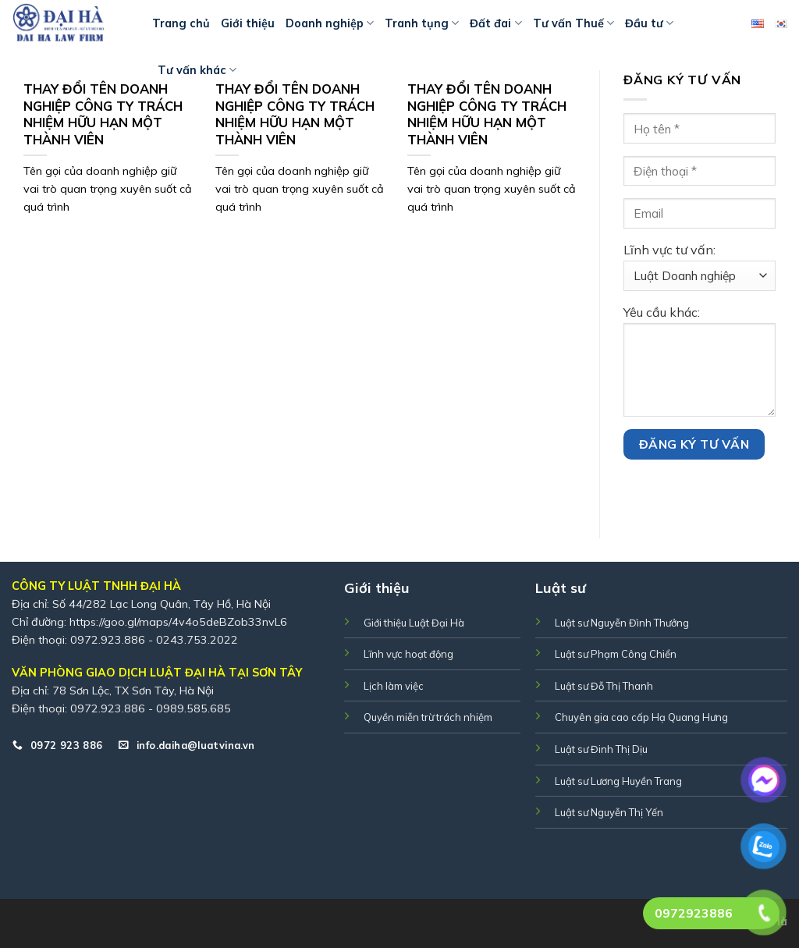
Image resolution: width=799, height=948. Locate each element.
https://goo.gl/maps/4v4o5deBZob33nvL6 (178, 622)
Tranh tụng (422, 23)
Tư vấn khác (197, 69)
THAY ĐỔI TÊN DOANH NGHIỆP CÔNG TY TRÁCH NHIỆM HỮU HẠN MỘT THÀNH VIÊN (103, 113)
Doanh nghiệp (330, 23)
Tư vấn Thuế (573, 23)
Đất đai (495, 23)
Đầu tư (649, 23)
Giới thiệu (248, 23)
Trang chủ (181, 23)
